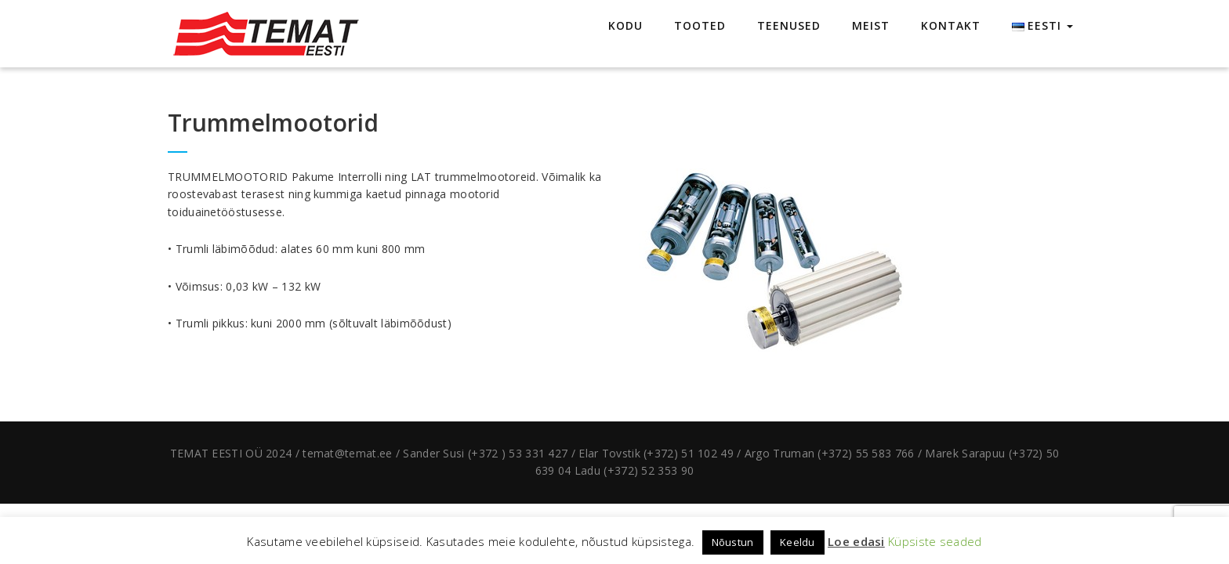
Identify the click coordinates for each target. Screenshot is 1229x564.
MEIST (871, 25)
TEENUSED (789, 25)
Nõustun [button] (733, 542)
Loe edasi (856, 541)
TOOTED (700, 25)
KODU (625, 25)
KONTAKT (951, 25)
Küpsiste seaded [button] (935, 541)
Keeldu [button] (797, 542)
